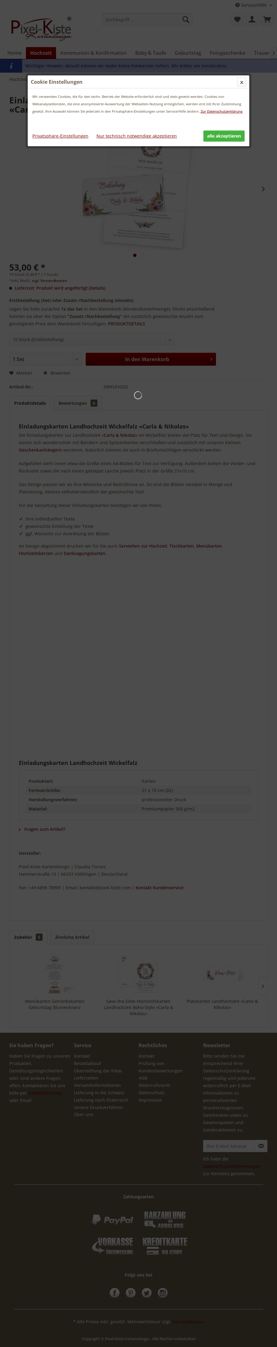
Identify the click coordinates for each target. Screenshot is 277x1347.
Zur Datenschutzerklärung (221, 111)
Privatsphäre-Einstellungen (60, 136)
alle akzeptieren (224, 136)
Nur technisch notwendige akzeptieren (136, 136)
